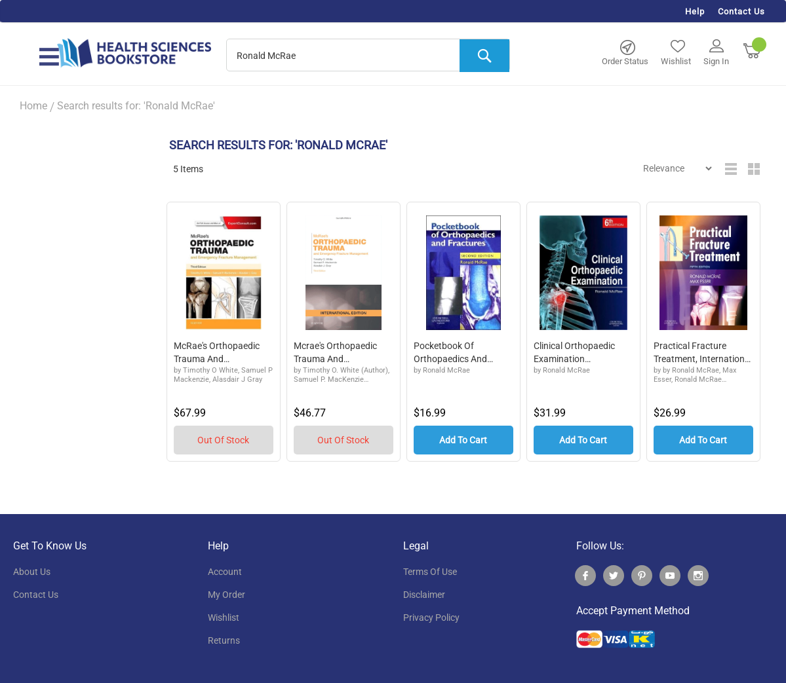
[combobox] (368, 55)
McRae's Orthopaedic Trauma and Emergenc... (217, 353)
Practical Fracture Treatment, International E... (703, 353)
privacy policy (431, 617)
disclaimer (424, 594)
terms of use (430, 571)
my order (226, 594)
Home (33, 106)
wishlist (223, 617)
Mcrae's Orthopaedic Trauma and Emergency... (335, 353)
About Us (31, 571)
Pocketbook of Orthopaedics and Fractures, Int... (450, 353)
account (225, 571)
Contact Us (741, 11)
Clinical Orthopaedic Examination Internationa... (574, 353)
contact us (35, 594)
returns (224, 640)
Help (695, 11)
